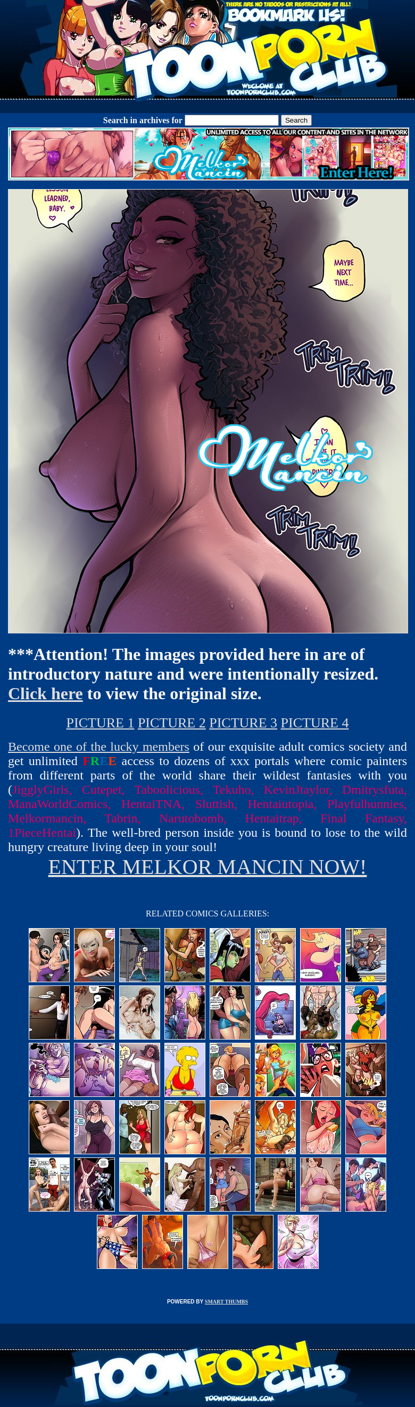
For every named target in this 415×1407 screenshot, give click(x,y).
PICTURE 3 (243, 723)
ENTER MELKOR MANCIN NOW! (207, 867)
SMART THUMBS (226, 1302)
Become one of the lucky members (98, 746)
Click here (45, 693)
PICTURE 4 (315, 723)
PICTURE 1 (101, 723)
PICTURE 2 (172, 723)
